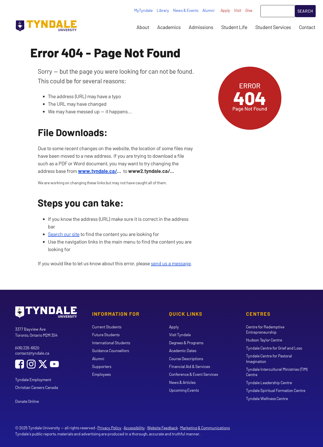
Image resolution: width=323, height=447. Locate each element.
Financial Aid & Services (189, 366)
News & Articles (182, 382)
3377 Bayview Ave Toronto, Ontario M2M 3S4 (36, 332)
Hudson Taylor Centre (264, 339)
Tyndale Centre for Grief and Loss (274, 348)
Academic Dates (182, 350)
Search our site (63, 234)
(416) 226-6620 (27, 347)
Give (248, 10)
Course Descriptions (186, 358)
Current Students (106, 326)
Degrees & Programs (186, 342)
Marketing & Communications (205, 427)
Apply (225, 10)
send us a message (171, 263)
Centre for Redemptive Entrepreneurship (265, 329)
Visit (237, 10)
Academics (169, 27)
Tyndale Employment (33, 379)
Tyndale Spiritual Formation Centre (275, 390)
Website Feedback (162, 427)
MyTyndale (143, 10)
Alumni (208, 10)
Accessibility (134, 427)
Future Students (106, 334)
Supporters (101, 366)
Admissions (201, 27)
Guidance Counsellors (110, 350)
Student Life (234, 27)
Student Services (273, 27)
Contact (307, 27)
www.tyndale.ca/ (97, 171)
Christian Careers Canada (36, 387)
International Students (111, 342)
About (143, 27)
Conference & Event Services (193, 374)
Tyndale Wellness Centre (267, 398)
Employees (101, 374)
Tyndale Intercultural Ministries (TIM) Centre (277, 372)
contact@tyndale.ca (32, 353)
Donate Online (27, 401)
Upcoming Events (184, 390)
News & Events (185, 10)
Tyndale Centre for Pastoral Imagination (269, 358)
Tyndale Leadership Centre (269, 382)
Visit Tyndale (180, 334)
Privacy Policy (109, 427)
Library (163, 10)
